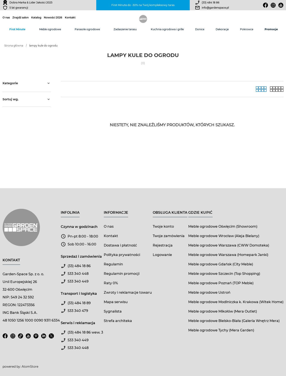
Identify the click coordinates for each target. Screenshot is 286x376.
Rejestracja (163, 245)
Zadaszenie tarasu (125, 29)
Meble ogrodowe (50, 29)
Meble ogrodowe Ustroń (209, 292)
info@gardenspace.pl (215, 7)
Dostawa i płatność (120, 245)
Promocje (271, 29)
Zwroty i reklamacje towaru (128, 292)
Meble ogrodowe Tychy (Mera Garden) (221, 330)
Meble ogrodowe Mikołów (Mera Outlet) (222, 311)
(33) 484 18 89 (79, 303)
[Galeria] (261, 89)
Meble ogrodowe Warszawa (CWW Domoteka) (228, 245)
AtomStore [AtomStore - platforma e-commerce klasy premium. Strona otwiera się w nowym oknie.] (30, 366)
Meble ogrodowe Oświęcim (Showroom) (222, 226)
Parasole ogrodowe (87, 29)
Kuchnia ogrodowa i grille (167, 29)
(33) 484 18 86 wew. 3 (85, 332)
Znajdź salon (20, 17)
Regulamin (113, 264)
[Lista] (276, 89)
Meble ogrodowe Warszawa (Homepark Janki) (228, 255)
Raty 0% (111, 283)
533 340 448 (78, 274)
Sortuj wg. (27, 99)
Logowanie (162, 255)
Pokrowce (246, 29)
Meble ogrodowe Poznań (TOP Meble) (220, 283)
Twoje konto (163, 226)
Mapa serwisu (116, 302)
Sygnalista (113, 311)
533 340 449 (78, 281)
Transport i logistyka (79, 294)
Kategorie (27, 83)
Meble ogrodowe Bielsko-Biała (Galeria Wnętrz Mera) (234, 321)
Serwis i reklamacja (78, 323)
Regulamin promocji (121, 274)
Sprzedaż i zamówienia (81, 256)
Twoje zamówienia (169, 236)
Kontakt (70, 17)
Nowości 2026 (53, 17)
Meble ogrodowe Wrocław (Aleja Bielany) (223, 236)
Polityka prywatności (122, 255)
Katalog (36, 17)
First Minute (17, 29)
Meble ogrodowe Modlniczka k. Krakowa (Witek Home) (235, 302)
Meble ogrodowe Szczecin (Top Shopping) (224, 274)
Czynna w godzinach (79, 227)
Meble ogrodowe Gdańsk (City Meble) (220, 264)
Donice (199, 29)
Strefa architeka (118, 321)
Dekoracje (222, 29)
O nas (6, 17)
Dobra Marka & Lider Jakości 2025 (30, 2)
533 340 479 (78, 311)
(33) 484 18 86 (210, 2)
